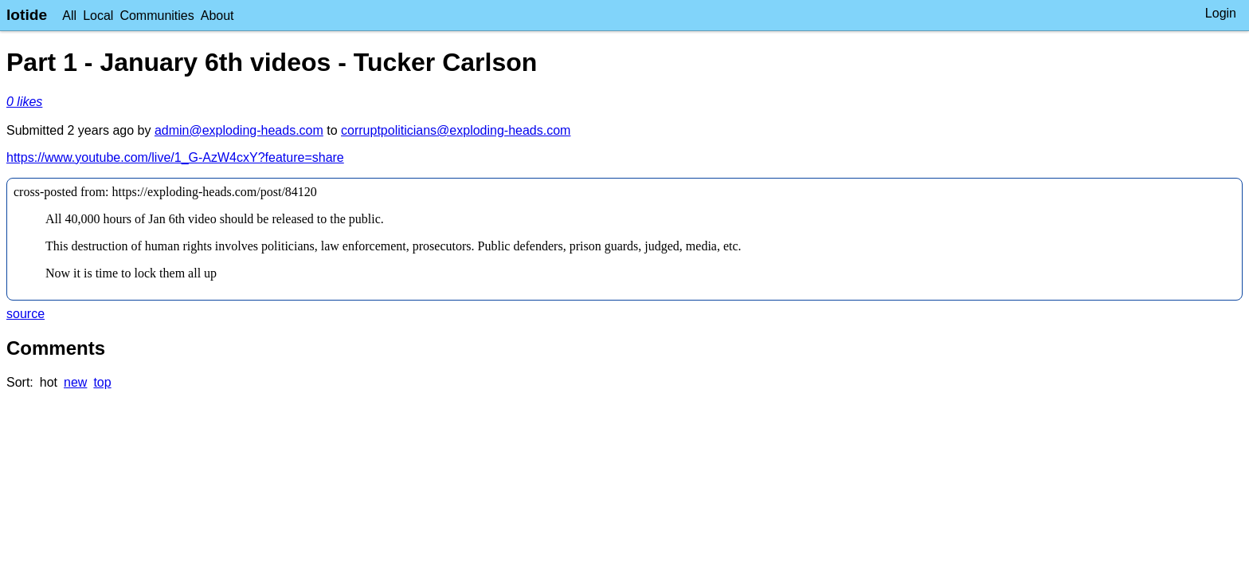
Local (98, 15)
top (102, 382)
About (217, 15)
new (75, 382)
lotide (26, 14)
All (69, 15)
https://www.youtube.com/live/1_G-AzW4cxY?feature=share (175, 157)
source (25, 313)
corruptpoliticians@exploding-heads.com (455, 130)
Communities (156, 15)
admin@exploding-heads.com (239, 130)
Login (1220, 13)
